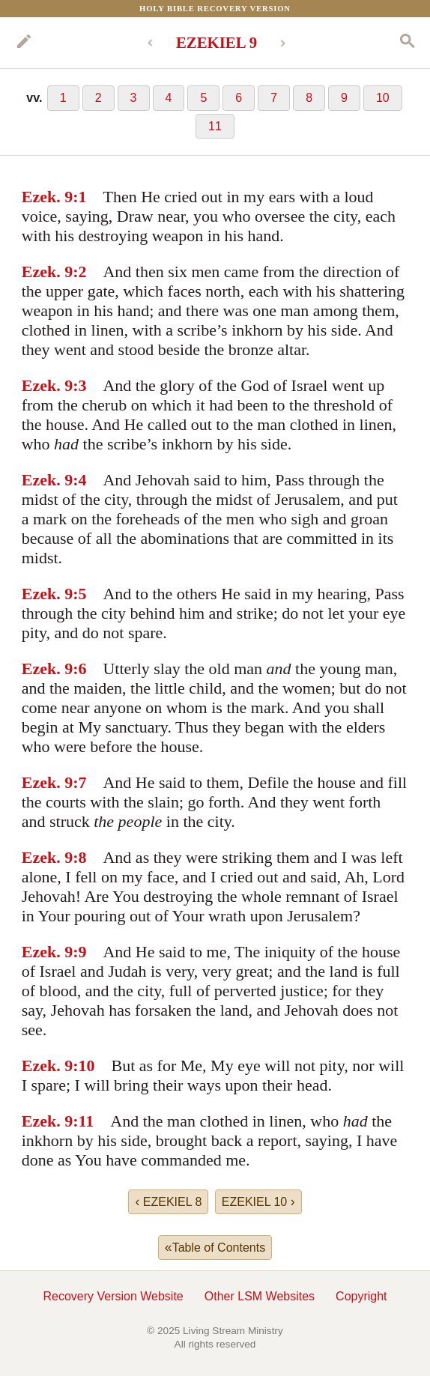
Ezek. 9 (47, 196)
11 (215, 126)
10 (383, 97)
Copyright (361, 1296)
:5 (79, 593)
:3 (79, 385)
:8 (79, 857)
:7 (79, 782)
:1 (79, 196)
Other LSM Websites (260, 1296)
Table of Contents (215, 1247)
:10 (83, 1065)
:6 (79, 668)
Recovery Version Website (113, 1296)
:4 (79, 479)
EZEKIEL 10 (258, 1201)
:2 (79, 271)
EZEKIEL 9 (216, 42)
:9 (79, 951)
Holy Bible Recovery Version (215, 8)
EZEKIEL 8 (168, 1201)
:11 (83, 1121)
